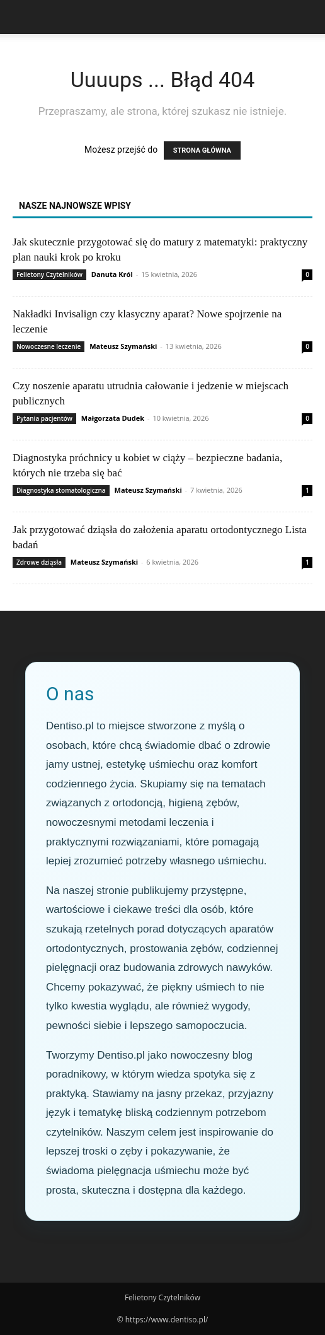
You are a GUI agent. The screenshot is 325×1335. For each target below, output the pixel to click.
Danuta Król (112, 274)
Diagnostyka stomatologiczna (61, 490)
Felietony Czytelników (49, 274)
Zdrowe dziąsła (39, 562)
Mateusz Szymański (123, 346)
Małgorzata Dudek (112, 418)
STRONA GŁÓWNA (202, 150)
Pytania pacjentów (44, 418)
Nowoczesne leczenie (48, 346)
